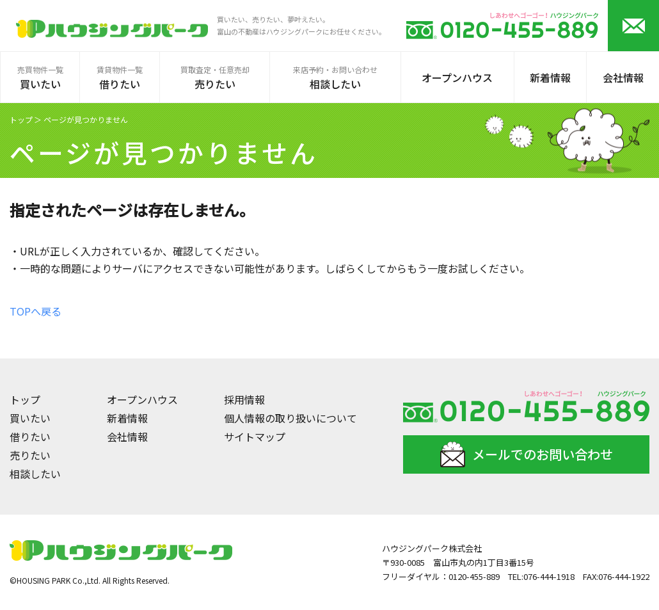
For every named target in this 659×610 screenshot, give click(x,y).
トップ (21, 120)
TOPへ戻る (35, 311)
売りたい (30, 455)
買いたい (30, 418)
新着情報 (127, 418)
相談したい (35, 473)
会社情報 (127, 436)
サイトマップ (254, 436)
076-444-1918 (549, 576)
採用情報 (244, 399)
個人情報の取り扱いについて (290, 418)
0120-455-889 (474, 576)
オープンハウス (142, 399)
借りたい (30, 436)
